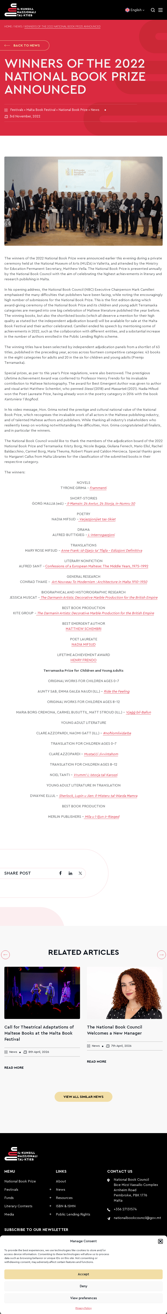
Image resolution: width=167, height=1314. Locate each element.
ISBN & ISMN (66, 1206)
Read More (14, 1068)
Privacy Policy (83, 1308)
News (18, 26)
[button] (160, 1241)
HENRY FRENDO (83, 660)
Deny (83, 1286)
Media (9, 1215)
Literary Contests (18, 1206)
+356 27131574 (125, 1209)
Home (8, 26)
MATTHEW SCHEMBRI (83, 629)
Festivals (11, 1190)
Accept (83, 1274)
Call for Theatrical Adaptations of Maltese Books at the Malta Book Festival (38, 1033)
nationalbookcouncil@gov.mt (137, 1218)
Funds (9, 1198)
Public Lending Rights (73, 1215)
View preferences (83, 1298)
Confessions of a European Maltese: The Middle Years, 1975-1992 (96, 566)
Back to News (22, 45)
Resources (64, 1198)
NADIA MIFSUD (84, 645)
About (61, 1182)
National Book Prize (20, 1182)
